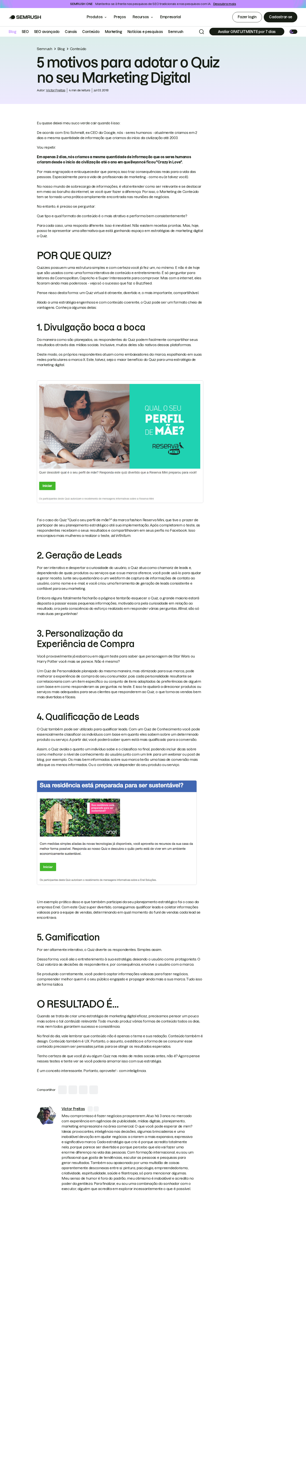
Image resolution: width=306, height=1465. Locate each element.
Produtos (95, 17)
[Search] (201, 31)
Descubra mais (224, 4)
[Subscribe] (246, 31)
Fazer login (247, 17)
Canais (71, 32)
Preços (120, 17)
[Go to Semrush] (25, 17)
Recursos (141, 17)
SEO (25, 32)
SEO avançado (47, 32)
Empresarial (173, 17)
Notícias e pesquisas (145, 32)
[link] (46, 1116)
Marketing (113, 32)
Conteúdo (90, 32)
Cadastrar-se (280, 17)
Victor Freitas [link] (55, 90)
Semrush (175, 32)
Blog (12, 32)
